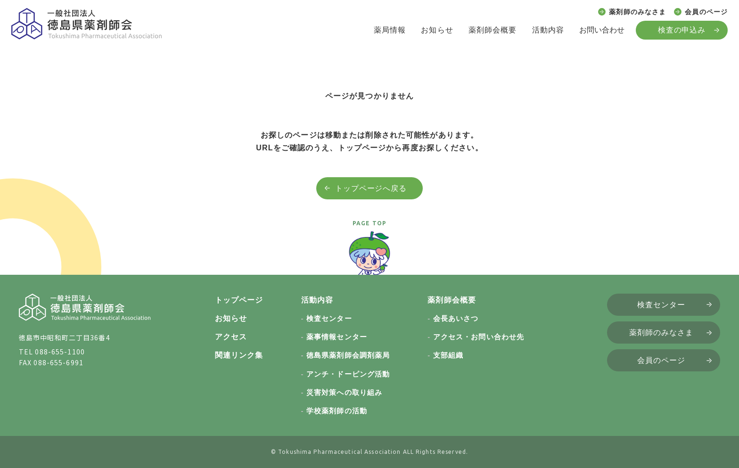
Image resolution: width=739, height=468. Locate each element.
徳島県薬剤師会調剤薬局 (348, 355)
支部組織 (448, 355)
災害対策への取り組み (344, 392)
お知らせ (437, 30)
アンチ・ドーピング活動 (348, 374)
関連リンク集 (239, 355)
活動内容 (548, 30)
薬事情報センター (336, 337)
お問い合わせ (601, 30)
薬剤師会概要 (492, 30)
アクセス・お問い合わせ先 (478, 337)
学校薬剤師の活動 (336, 411)
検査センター (329, 318)
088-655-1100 (59, 351)
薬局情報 (390, 30)
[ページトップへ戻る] (369, 257)
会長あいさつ (456, 318)
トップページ (239, 300)
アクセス (231, 337)
